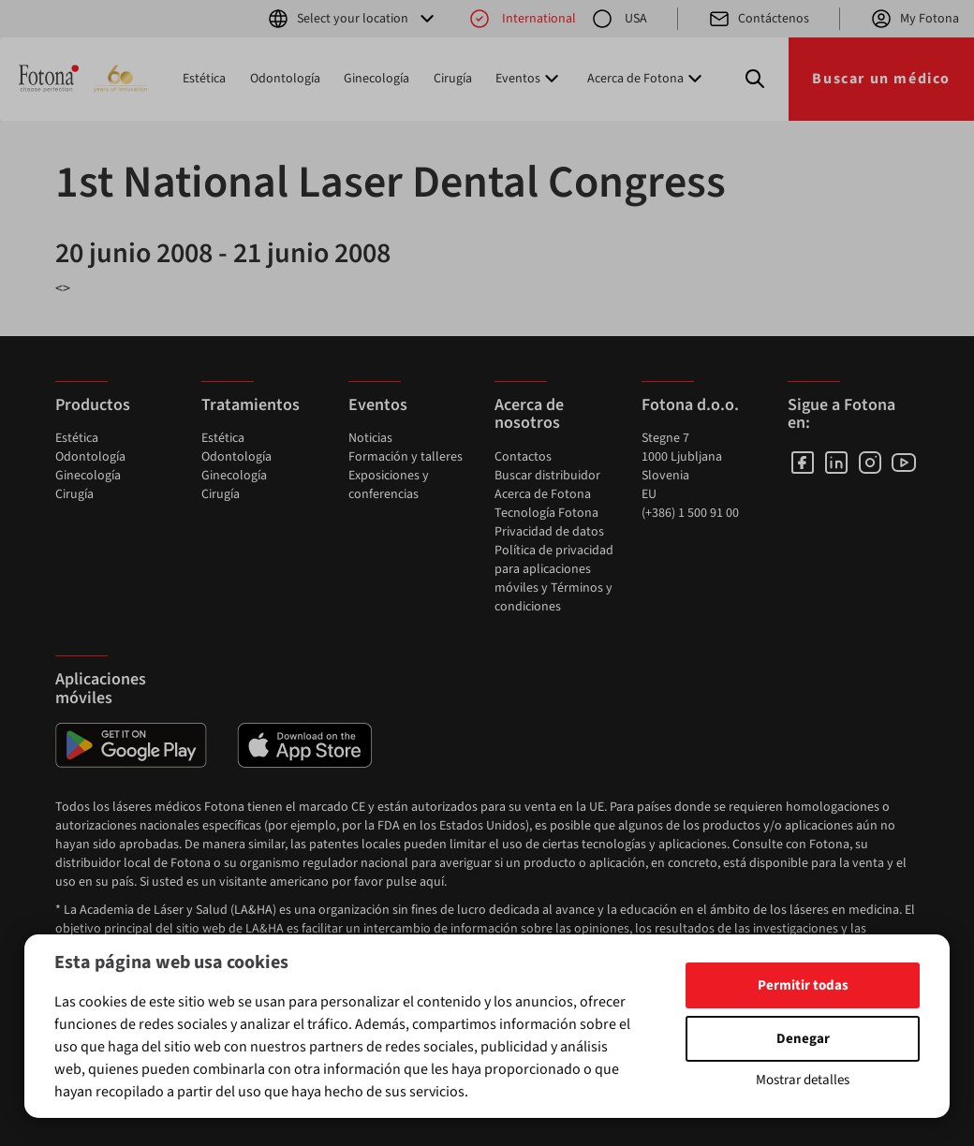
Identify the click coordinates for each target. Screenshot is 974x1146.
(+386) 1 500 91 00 (690, 513)
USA (619, 18)
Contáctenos (758, 18)
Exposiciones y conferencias (388, 485)
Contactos (523, 457)
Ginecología (376, 78)
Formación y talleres (405, 457)
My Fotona (914, 18)
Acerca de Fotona (542, 494)
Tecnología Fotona (546, 513)
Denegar (803, 1039)
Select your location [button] (352, 18)
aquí (432, 882)
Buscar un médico (881, 78)
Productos (92, 405)
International (522, 18)
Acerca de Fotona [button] (646, 78)
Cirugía (453, 78)
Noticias (370, 438)
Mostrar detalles (802, 1080)
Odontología (285, 78)
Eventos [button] (529, 78)
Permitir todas (803, 985)
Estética (204, 78)
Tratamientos (250, 405)
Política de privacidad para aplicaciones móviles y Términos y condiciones (553, 578)
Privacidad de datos (549, 531)
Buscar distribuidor (547, 475)
